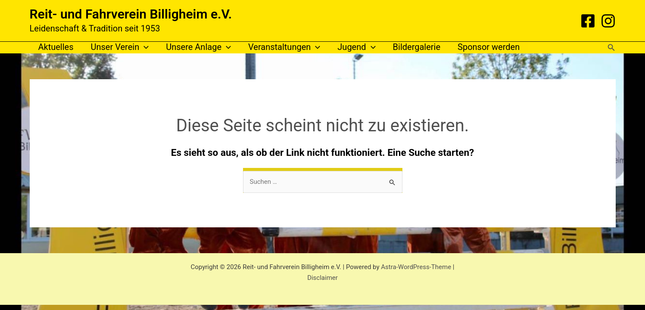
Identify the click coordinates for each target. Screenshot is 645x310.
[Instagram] (608, 20)
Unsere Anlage (198, 47)
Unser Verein (120, 47)
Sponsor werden (489, 47)
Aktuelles (56, 47)
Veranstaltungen (284, 47)
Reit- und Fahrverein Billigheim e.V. (131, 14)
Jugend (356, 47)
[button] (611, 47)
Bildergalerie (417, 47)
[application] (144, 47)
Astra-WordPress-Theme (416, 267)
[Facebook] (587, 20)
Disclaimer (322, 278)
